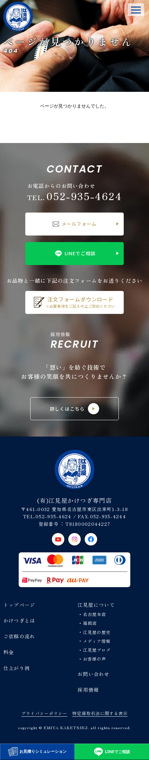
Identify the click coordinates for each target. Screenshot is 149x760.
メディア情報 (97, 641)
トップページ (19, 604)
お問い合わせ (93, 673)
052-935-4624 (74, 196)
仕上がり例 (16, 668)
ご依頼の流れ (19, 636)
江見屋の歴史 (97, 632)
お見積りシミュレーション (37, 751)
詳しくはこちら (74, 408)
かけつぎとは (19, 620)
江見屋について (96, 604)
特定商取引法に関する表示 (99, 713)
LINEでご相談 (74, 253)
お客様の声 (94, 659)
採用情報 (88, 689)
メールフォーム (74, 223)
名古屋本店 (94, 614)
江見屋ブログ (97, 650)
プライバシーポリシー (44, 713)
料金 (8, 651)
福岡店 (90, 623)
